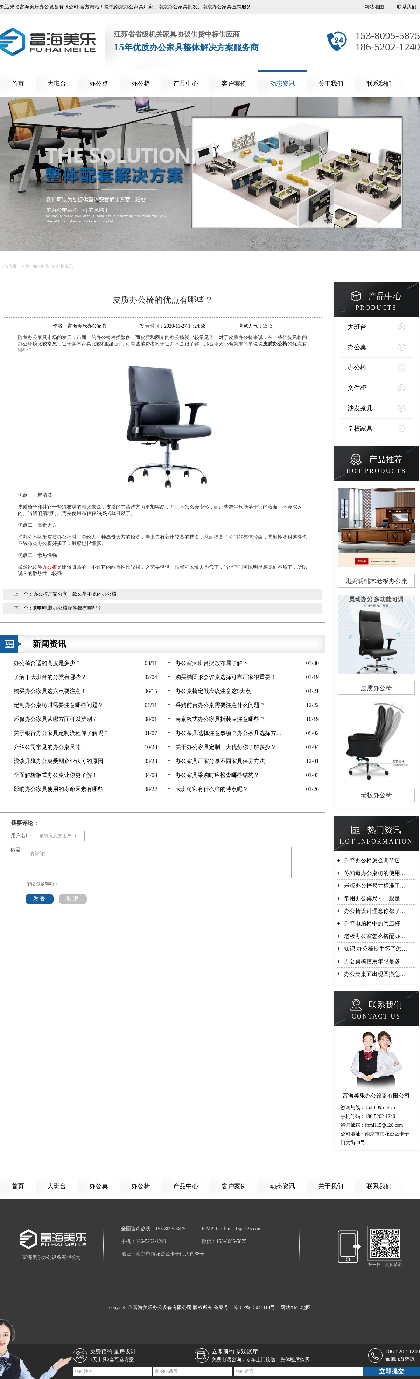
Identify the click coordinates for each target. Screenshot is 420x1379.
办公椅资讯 (62, 266)
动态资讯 (282, 83)
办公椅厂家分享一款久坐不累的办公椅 (75, 594)
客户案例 (234, 83)
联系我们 (406, 6)
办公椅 (140, 83)
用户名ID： (23, 835)
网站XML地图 (295, 1307)
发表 (39, 899)
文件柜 (357, 387)
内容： (18, 849)
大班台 (56, 83)
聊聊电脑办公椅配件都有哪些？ (67, 608)
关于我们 (330, 83)
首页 (18, 83)
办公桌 (98, 83)
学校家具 (360, 428)
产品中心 (185, 83)
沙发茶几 (360, 408)
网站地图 (374, 6)
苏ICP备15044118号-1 (256, 1307)
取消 (72, 899)
